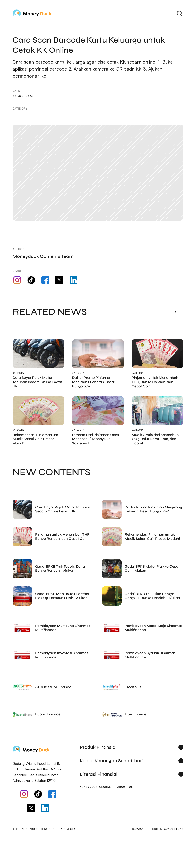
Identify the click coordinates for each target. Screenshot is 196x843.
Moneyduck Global (95, 787)
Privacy (137, 829)
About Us (125, 787)
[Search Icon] (179, 13)
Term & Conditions (166, 829)
